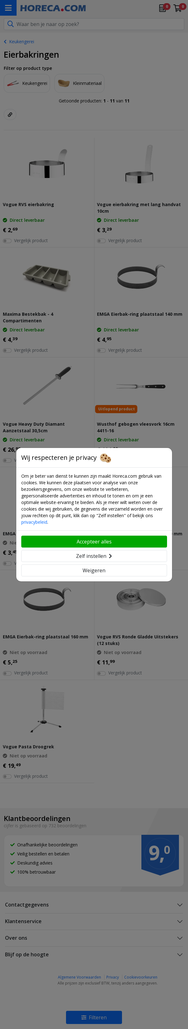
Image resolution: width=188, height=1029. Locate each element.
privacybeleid (34, 522)
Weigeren (94, 570)
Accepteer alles (94, 541)
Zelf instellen (94, 556)
